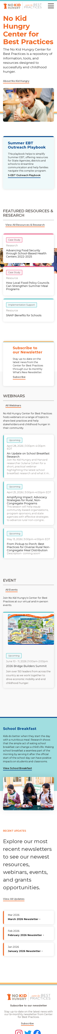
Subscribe (27, 1023)
